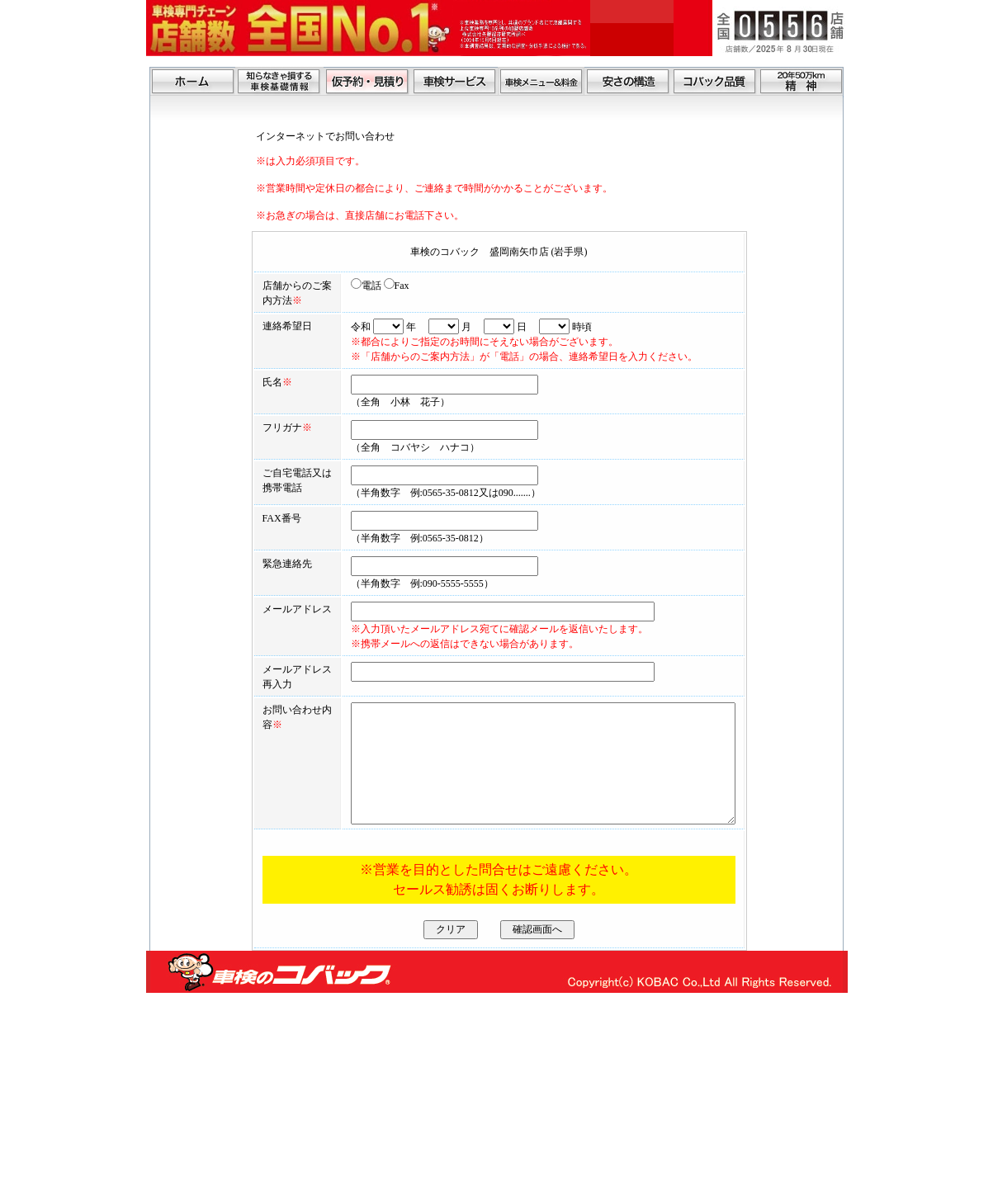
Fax (356, 285)
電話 (325, 285)
